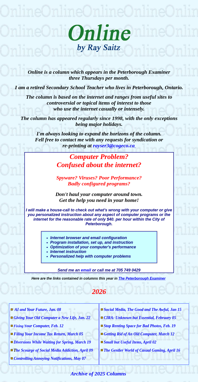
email (86, 270)
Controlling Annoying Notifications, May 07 (49, 358)
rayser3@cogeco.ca (114, 145)
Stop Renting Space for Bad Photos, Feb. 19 (140, 326)
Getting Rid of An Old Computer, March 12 (139, 334)
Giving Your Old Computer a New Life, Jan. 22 (52, 318)
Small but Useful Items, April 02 (130, 342)
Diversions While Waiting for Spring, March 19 (52, 342)
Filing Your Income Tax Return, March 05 (48, 334)
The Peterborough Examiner (141, 278)
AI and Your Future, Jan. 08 (37, 309)
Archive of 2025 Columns (99, 373)
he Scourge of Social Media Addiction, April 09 (54, 350)
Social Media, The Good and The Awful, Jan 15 (143, 309)
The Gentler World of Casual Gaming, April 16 (142, 350)
